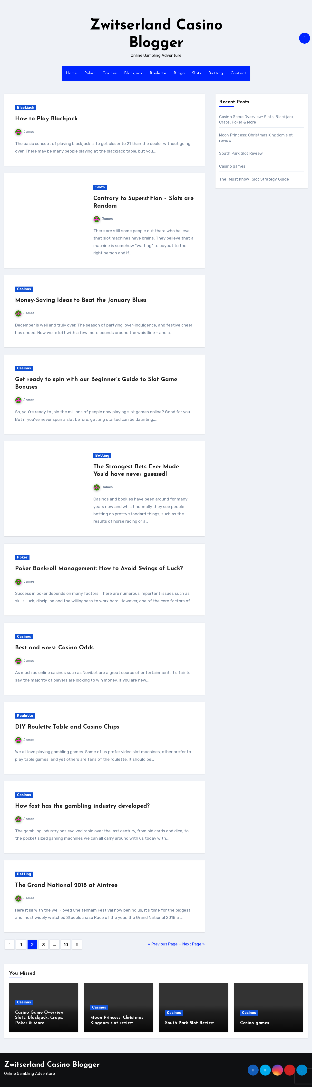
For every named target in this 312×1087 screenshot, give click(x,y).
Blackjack (133, 73)
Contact (238, 73)
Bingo (179, 73)
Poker (89, 73)
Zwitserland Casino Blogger (52, 1064)
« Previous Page (162, 944)
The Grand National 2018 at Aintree (66, 885)
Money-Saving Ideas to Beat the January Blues (80, 300)
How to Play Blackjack (46, 119)
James (25, 132)
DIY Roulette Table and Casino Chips (67, 727)
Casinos (109, 73)
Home (71, 73)
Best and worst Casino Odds (54, 648)
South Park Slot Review (241, 153)
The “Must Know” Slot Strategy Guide (254, 179)
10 (65, 944)
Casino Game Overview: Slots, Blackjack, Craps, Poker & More (39, 1017)
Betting (215, 73)
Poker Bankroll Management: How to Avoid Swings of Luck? (99, 569)
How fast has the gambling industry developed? (82, 806)
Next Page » (193, 944)
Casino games (232, 166)
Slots (196, 73)
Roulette (158, 73)
